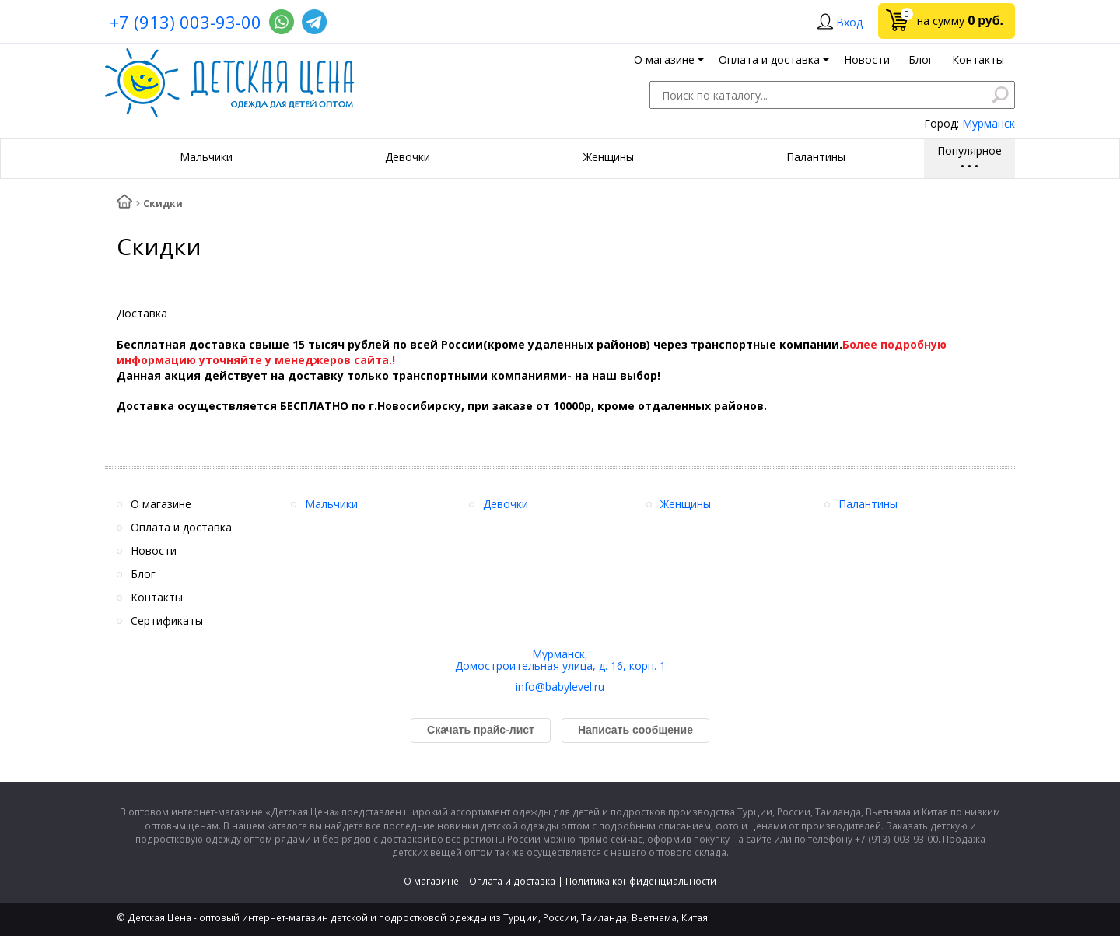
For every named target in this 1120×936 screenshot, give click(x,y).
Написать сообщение (635, 730)
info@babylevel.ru (560, 686)
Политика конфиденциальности (640, 881)
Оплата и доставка (512, 881)
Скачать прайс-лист (480, 730)
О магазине (431, 881)
